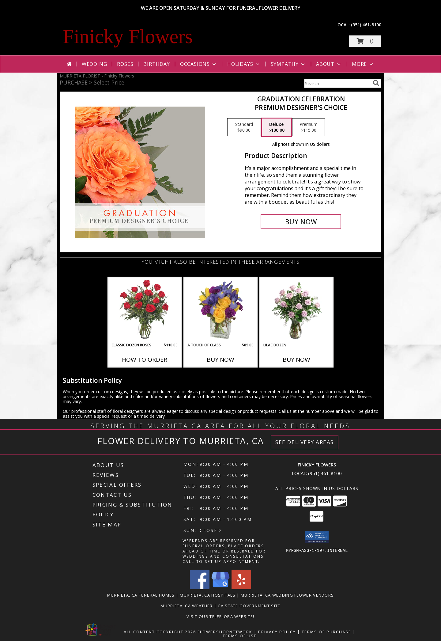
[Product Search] (337, 83)
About (329, 64)
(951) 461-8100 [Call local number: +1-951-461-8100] (366, 25)
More (363, 64)
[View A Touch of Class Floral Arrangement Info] (220, 310)
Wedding (94, 64)
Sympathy (288, 64)
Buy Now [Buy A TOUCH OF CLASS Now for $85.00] (220, 360)
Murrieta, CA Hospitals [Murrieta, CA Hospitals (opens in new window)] (208, 595)
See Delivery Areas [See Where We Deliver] (304, 442)
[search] (376, 83)
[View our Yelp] (241, 587)
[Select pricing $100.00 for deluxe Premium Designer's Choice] (276, 127)
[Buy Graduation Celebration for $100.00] (301, 221)
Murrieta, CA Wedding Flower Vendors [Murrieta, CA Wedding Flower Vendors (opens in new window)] (287, 595)
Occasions (198, 64)
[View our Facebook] (199, 587)
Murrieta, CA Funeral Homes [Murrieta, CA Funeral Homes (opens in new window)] (141, 595)
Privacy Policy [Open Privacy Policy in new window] (277, 632)
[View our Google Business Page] (220, 587)
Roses (125, 64)
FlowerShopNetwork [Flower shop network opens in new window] (225, 632)
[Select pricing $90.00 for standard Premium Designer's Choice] (244, 127)
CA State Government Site (249, 606)
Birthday (156, 64)
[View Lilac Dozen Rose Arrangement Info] (296, 310)
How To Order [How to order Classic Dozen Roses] (144, 360)
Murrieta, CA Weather (186, 606)
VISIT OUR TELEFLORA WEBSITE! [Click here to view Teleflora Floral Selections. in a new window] (220, 616)
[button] (365, 41)
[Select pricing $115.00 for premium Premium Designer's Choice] (308, 127)
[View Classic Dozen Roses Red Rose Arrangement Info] (144, 310)
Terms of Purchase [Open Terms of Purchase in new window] (326, 632)
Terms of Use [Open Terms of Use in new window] (240, 636)
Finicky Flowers (128, 36)
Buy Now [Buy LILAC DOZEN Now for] (296, 360)
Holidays (243, 64)
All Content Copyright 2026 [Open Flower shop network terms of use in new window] (160, 632)
